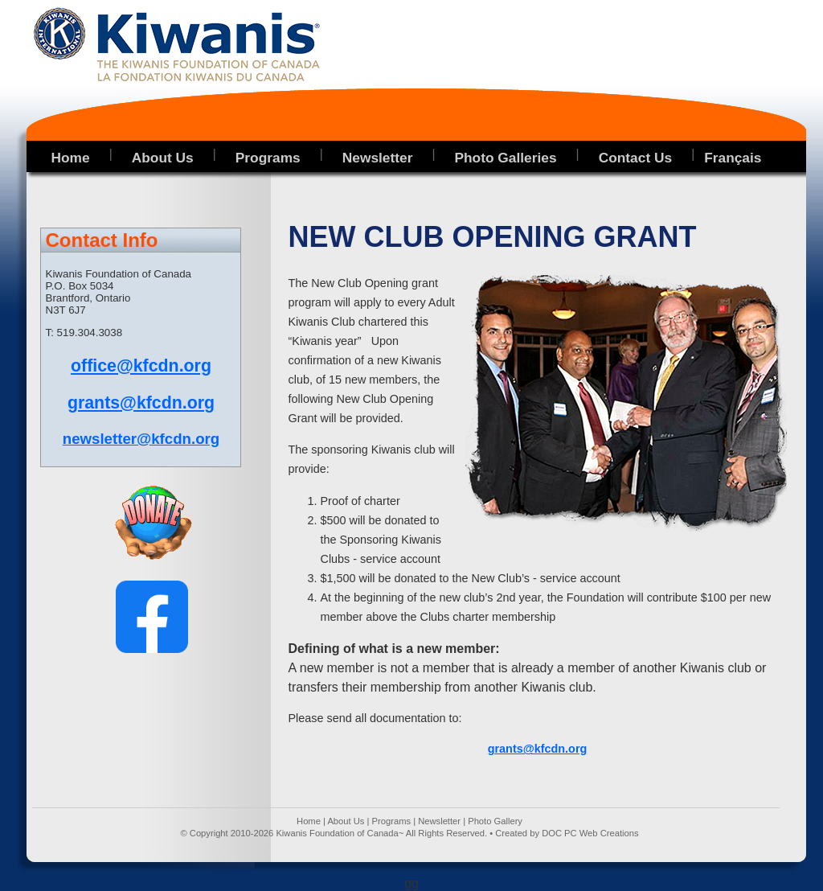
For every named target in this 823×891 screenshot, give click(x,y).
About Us (345, 821)
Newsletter (439, 821)
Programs (392, 821)
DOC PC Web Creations (590, 833)
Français (732, 158)
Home (309, 821)
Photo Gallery (495, 821)
